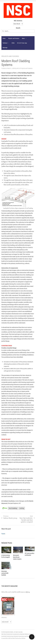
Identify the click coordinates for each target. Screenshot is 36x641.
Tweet (3, 533)
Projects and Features (13, 38)
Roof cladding (13, 508)
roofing (22, 508)
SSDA (13, 43)
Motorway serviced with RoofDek (4, 573)
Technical (5, 43)
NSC (18, 68)
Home (4, 38)
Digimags (5, 47)
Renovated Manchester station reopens (17, 557)
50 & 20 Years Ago (22, 43)
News (23, 38)
